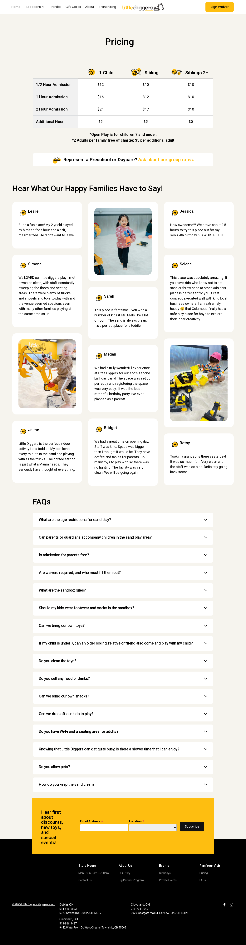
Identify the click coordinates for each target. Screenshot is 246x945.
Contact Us (85, 880)
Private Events (168, 880)
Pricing (203, 873)
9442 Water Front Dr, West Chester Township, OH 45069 (92, 927)
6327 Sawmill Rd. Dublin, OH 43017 (80, 912)
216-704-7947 (139, 908)
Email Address (91, 821)
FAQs (202, 880)
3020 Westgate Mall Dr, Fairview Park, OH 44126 (159, 912)
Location (136, 821)
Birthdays (165, 873)
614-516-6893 (68, 908)
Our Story (124, 873)
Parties (56, 7)
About (89, 7)
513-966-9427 (68, 923)
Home (15, 7)
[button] (35, 7)
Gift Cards (73, 7)
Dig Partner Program (131, 880)
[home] (136, 7)
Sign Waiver (219, 7)
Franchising (107, 7)
